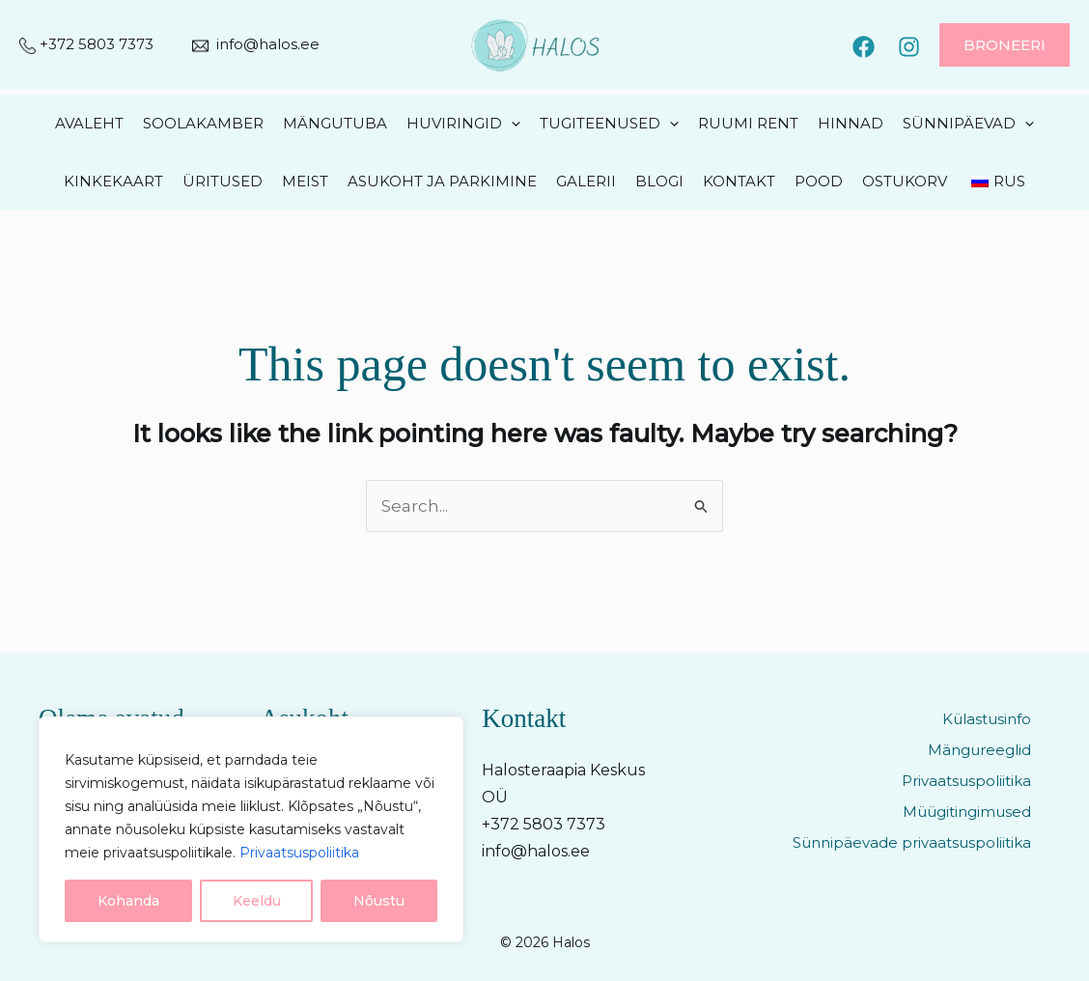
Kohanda (128, 901)
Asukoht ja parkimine (442, 181)
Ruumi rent (748, 123)
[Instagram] (909, 47)
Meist (305, 181)
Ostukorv (904, 181)
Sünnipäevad (968, 123)
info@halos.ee (268, 44)
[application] (511, 123)
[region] (251, 829)
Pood (819, 181)
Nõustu (379, 901)
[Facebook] (863, 47)
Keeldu (257, 901)
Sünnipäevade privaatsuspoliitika (912, 842)
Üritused (222, 181)
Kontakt (739, 181)
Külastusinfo (986, 719)
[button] (1004, 45)
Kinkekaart (113, 181)
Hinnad (850, 123)
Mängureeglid (979, 750)
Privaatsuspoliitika (299, 852)
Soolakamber (203, 123)
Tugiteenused (609, 123)
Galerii (586, 181)
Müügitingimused (967, 811)
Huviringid (463, 123)
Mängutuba (335, 123)
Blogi (659, 181)
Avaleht (89, 123)
